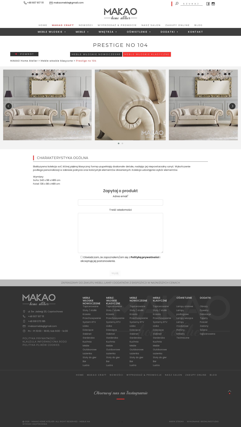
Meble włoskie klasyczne (146, 54)
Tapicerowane (90, 306)
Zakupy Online (177, 25)
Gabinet (87, 333)
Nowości (86, 25)
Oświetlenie (139, 32)
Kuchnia (87, 341)
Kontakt (195, 32)
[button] (118, 143)
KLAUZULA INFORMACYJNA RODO (45, 341)
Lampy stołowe (184, 306)
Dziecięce (88, 329)
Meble (82, 32)
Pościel (203, 322)
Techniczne (182, 337)
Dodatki (170, 32)
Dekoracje (205, 314)
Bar (84, 361)
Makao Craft (63, 25)
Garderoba (89, 337)
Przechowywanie (92, 318)
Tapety (204, 318)
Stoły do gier (89, 357)
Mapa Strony (176, 421)
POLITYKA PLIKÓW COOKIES (41, 345)
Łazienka (87, 353)
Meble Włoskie (52, 32)
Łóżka (86, 326)
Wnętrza (108, 32)
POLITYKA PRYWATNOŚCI (39, 338)
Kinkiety (180, 333)
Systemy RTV (113, 322)
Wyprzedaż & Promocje (117, 25)
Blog (198, 25)
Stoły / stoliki (90, 310)
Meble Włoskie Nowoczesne (96, 54)
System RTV (89, 322)
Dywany (204, 310)
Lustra (86, 365)
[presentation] (9, 106)
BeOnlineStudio (210, 421)
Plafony (180, 329)
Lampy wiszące (184, 318)
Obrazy (204, 306)
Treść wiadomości (120, 210)
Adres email (120, 196)
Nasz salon (151, 25)
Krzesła (86, 314)
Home (43, 25)
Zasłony (204, 326)
